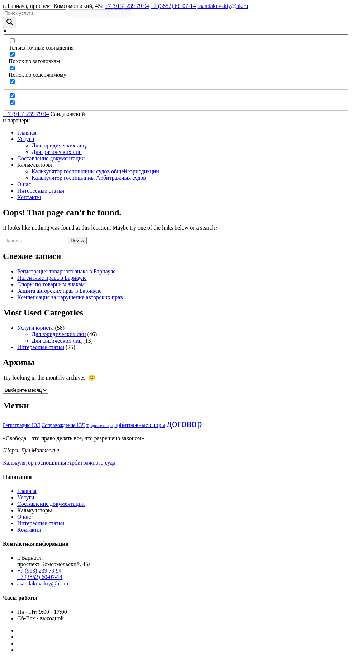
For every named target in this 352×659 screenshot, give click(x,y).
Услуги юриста (35, 328)
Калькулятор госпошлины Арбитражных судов (89, 178)
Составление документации (51, 158)
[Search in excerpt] (12, 81)
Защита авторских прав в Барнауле (59, 291)
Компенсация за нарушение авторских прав (70, 297)
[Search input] (34, 13)
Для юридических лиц (59, 145)
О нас (24, 184)
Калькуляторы (34, 165)
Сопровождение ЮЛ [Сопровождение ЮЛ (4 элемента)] (63, 425)
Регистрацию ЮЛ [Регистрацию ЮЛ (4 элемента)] (21, 425)
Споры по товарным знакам (51, 284)
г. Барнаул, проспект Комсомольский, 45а (53, 6)
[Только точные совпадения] (12, 40)
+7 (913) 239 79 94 (127, 6)
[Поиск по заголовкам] (12, 54)
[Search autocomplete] (99, 13)
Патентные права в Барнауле (52, 278)
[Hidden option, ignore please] (12, 95)
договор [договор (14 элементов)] (184, 423)
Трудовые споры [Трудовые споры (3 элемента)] (99, 426)
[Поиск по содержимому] (12, 68)
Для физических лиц (57, 152)
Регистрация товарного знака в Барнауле (66, 271)
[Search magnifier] (9, 22)
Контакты (29, 197)
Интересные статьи (40, 191)
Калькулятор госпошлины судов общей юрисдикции (95, 171)
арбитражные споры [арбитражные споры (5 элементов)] (139, 425)
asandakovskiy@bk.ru (222, 6)
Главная (27, 133)
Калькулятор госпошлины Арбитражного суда (59, 463)
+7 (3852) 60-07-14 (173, 6)
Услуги (25, 139)
